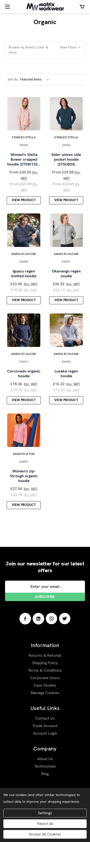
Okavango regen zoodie (66, 275)
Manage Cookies (45, 695)
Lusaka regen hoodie (66, 376)
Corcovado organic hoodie (23, 376)
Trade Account (45, 728)
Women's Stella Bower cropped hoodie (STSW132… (23, 160)
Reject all (45, 823)
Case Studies (45, 688)
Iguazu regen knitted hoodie (23, 275)
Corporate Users (45, 680)
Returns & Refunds (45, 658)
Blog (45, 776)
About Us (45, 761)
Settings (45, 812)
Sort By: (13, 79)
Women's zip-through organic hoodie (24, 479)
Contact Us (45, 721)
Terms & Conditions (45, 673)
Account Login (45, 736)
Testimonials (45, 769)
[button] (45, 50)
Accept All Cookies (45, 834)
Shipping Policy (45, 665)
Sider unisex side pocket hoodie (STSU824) (66, 160)
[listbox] (35, 79)
